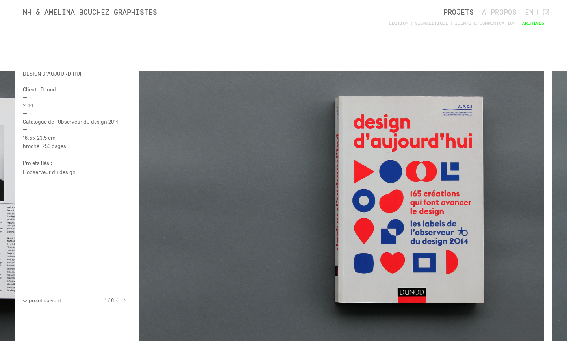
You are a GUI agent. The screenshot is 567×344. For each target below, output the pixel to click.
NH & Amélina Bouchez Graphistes (90, 12)
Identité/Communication (485, 23)
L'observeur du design (49, 172)
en (529, 12)
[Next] (124, 301)
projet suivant (42, 300)
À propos (499, 12)
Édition (398, 23)
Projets (458, 12)
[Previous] (118, 301)
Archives (533, 23)
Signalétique (431, 23)
